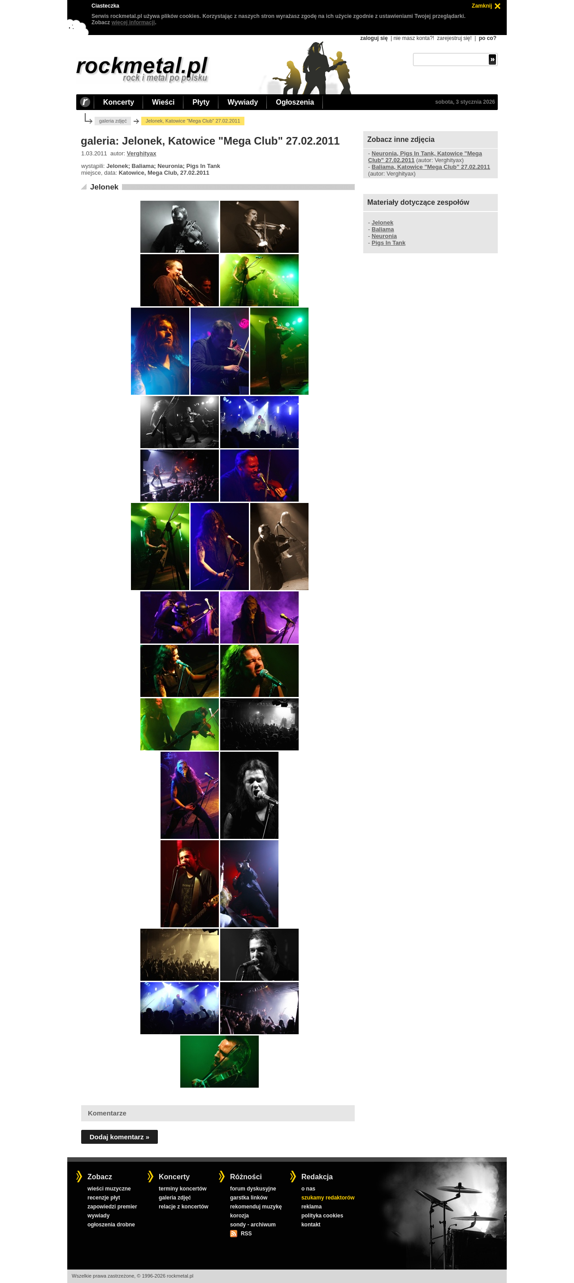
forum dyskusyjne (253, 1189)
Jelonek (104, 187)
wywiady (98, 1215)
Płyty (200, 102)
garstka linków (248, 1198)
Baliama (383, 229)
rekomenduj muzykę (256, 1207)
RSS (246, 1233)
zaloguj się (373, 38)
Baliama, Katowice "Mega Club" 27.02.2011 (431, 166)
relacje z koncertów (184, 1207)
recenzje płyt (103, 1198)
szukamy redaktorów (328, 1198)
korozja (239, 1215)
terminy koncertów (183, 1189)
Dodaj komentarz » (119, 1137)
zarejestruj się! (454, 38)
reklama (311, 1207)
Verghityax (142, 153)
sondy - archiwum (253, 1224)
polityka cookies (322, 1215)
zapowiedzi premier (112, 1207)
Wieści (163, 102)
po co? (487, 38)
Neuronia (384, 236)
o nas (308, 1189)
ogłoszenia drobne (111, 1224)
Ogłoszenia (295, 102)
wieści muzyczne (109, 1189)
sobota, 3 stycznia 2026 (465, 102)
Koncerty (118, 102)
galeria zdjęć (113, 120)
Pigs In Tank (389, 242)
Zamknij (482, 6)
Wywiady (242, 102)
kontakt (311, 1224)
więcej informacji (133, 22)
